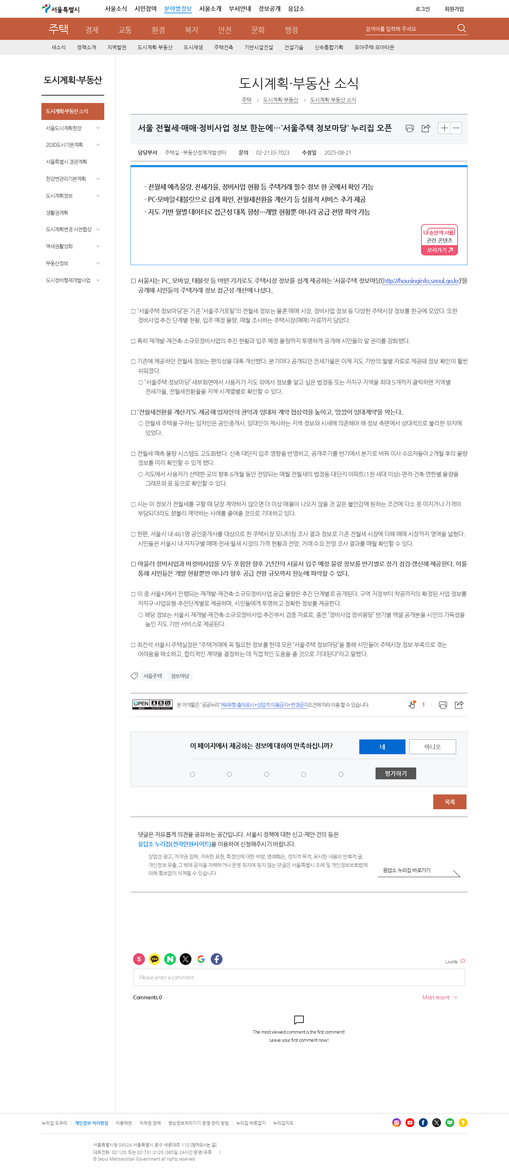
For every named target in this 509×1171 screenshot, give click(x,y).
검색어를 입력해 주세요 (391, 29)
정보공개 (269, 8)
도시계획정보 (59, 196)
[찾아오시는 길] (203, 1145)
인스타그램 (396, 1122)
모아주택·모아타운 (374, 47)
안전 (224, 30)
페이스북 (423, 1122)
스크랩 (426, 128)
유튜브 (409, 1122)
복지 (191, 30)
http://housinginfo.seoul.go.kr (421, 280)
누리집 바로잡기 (251, 1123)
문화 (258, 30)
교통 (125, 30)
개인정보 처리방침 (91, 1123)
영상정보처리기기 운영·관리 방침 (198, 1123)
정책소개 (86, 47)
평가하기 (396, 773)
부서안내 (240, 8)
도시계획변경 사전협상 (68, 229)
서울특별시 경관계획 (66, 162)
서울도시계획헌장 (63, 128)
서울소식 (116, 8)
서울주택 (152, 676)
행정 (291, 30)
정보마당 (180, 676)
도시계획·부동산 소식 (67, 111)
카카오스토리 (463, 1122)
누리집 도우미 (54, 1123)
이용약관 (124, 1123)
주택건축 (223, 47)
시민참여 (146, 8)
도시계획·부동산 (155, 47)
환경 (158, 30)
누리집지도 (283, 1123)
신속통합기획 (329, 47)
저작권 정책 (150, 1123)
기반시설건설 (258, 47)
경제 (91, 30)
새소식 (58, 47)
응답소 (296, 8)
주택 (58, 29)
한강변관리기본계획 (66, 179)
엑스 (436, 1122)
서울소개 (210, 8)
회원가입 (454, 9)
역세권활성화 (59, 246)
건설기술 (293, 47)
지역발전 (116, 47)
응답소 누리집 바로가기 (406, 870)
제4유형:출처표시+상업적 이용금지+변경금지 (264, 705)
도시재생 (193, 47)
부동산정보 (57, 263)
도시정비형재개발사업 (68, 280)
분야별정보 (178, 8)
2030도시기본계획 (64, 145)
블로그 (449, 1122)
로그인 (422, 9)
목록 (450, 802)
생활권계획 (57, 213)
